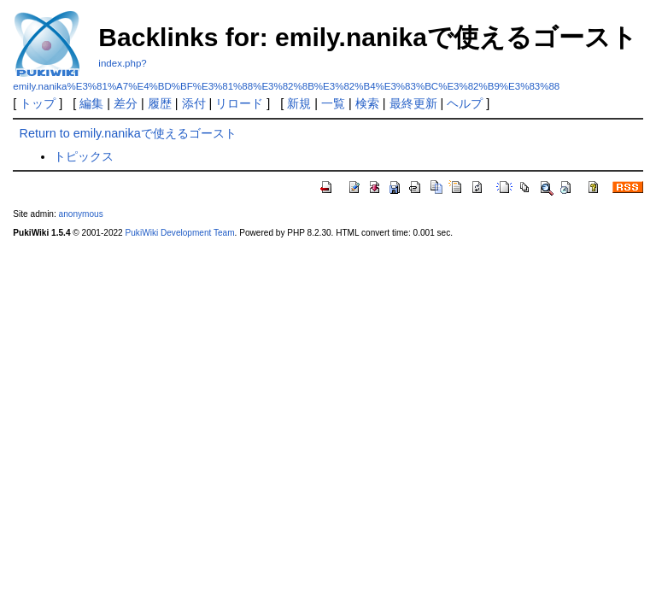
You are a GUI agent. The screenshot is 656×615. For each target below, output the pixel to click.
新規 (299, 103)
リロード (239, 103)
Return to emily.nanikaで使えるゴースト (128, 133)
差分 (126, 103)
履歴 (160, 103)
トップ (38, 103)
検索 (367, 103)
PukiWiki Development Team (180, 232)
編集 (91, 103)
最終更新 (413, 103)
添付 (194, 103)
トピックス (84, 156)
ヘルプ (465, 103)
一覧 (333, 103)
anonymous (81, 214)
